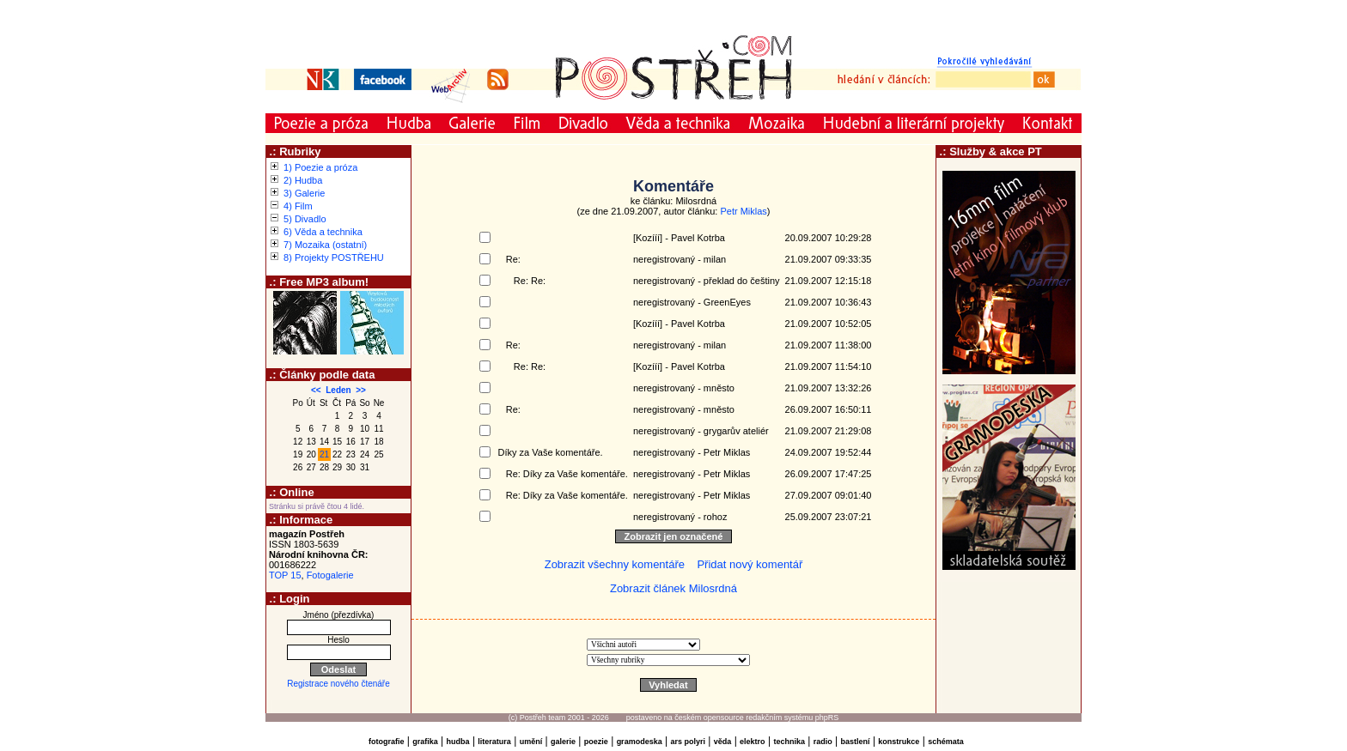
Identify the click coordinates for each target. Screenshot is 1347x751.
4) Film (298, 206)
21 (324, 454)
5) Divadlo (304, 219)
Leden (338, 390)
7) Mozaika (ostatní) (325, 244)
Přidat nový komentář (749, 564)
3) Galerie (304, 193)
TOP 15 (285, 575)
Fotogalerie (330, 575)
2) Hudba (302, 180)
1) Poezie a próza (320, 167)
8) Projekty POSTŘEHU (333, 257)
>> (361, 390)
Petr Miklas (743, 211)
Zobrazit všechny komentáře (615, 564)
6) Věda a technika (323, 232)
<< (316, 390)
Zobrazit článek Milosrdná (673, 588)
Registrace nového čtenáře (338, 683)
